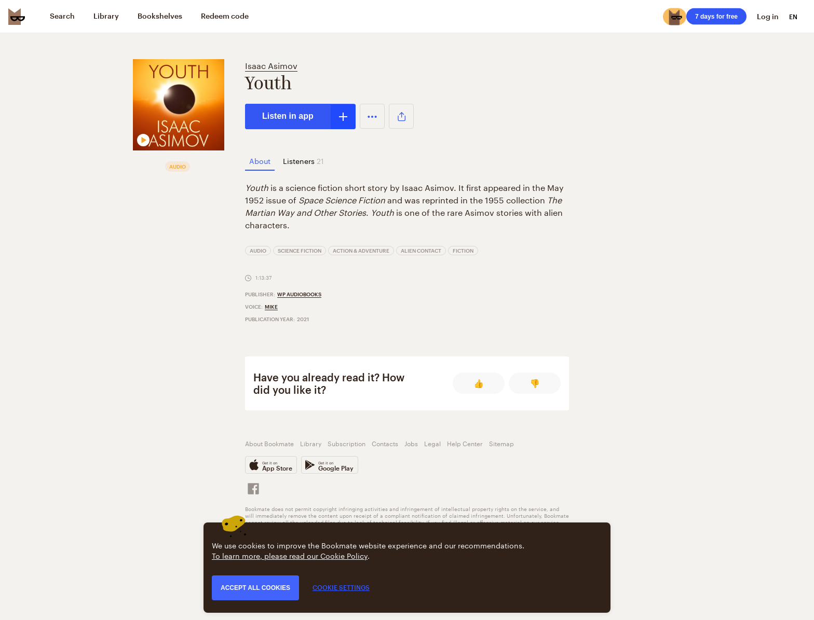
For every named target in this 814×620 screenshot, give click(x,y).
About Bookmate (269, 443)
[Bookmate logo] (16, 16)
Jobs (411, 443)
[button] (372, 116)
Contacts (385, 443)
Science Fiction (299, 250)
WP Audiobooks (299, 294)
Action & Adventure (361, 250)
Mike (271, 307)
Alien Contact (421, 250)
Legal (432, 443)
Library (310, 443)
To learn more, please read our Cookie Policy (290, 555)
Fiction (463, 250)
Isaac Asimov (271, 64)
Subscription (346, 443)
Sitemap (501, 443)
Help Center (465, 443)
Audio (258, 250)
